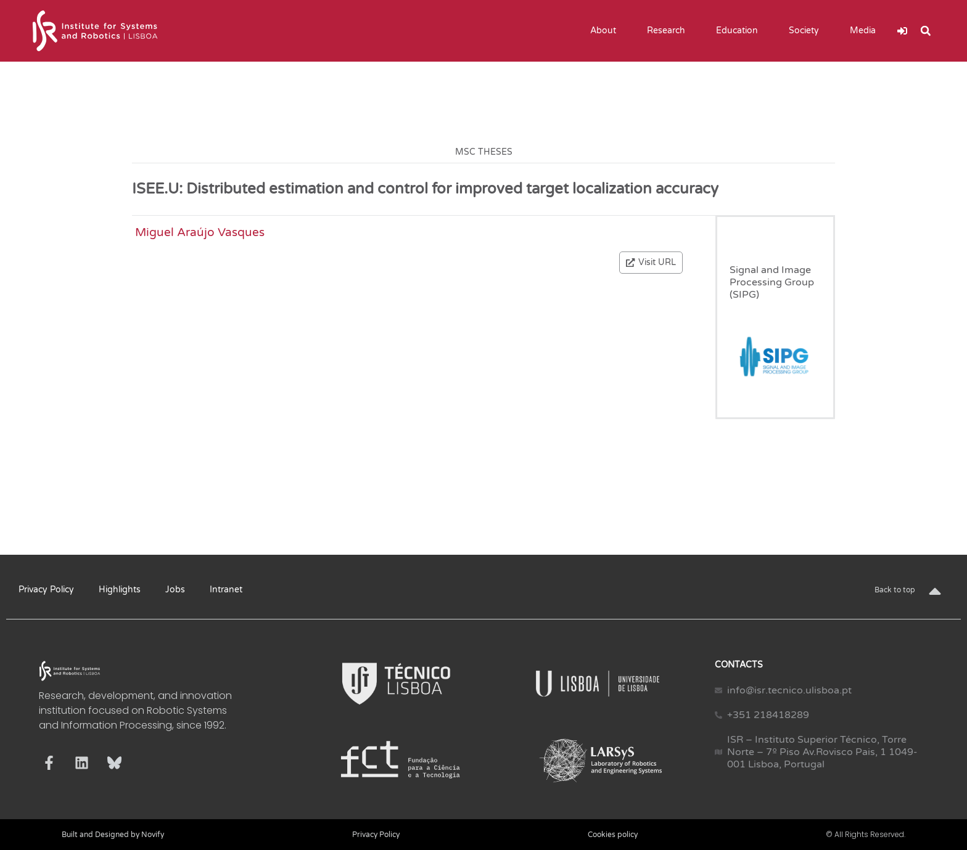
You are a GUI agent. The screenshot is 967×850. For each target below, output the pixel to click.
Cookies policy (613, 834)
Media (866, 31)
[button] (925, 31)
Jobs (175, 589)
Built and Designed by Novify (113, 834)
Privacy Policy (46, 589)
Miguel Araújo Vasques (200, 232)
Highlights (120, 589)
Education (740, 31)
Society (807, 31)
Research (669, 31)
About (606, 31)
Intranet (226, 589)
